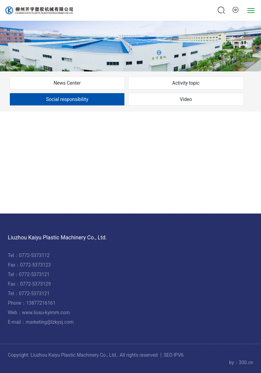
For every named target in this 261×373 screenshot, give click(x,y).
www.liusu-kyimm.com (46, 312)
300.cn (246, 362)
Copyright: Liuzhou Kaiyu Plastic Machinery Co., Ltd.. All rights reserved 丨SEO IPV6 (96, 355)
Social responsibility (67, 99)
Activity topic (185, 83)
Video (186, 99)
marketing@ (38, 322)
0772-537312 (33, 293)
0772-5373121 (34, 274)
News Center (67, 83)
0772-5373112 (34, 255)
